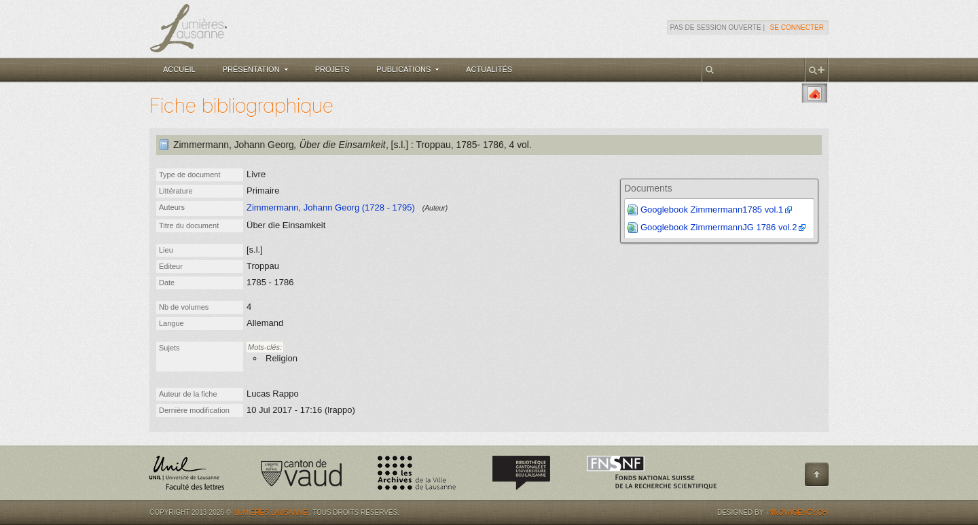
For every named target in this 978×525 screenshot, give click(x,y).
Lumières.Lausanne (271, 512)
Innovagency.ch (797, 512)
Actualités (489, 69)
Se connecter (797, 27)
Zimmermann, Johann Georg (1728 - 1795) (331, 207)
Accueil (179, 69)
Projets (332, 69)
